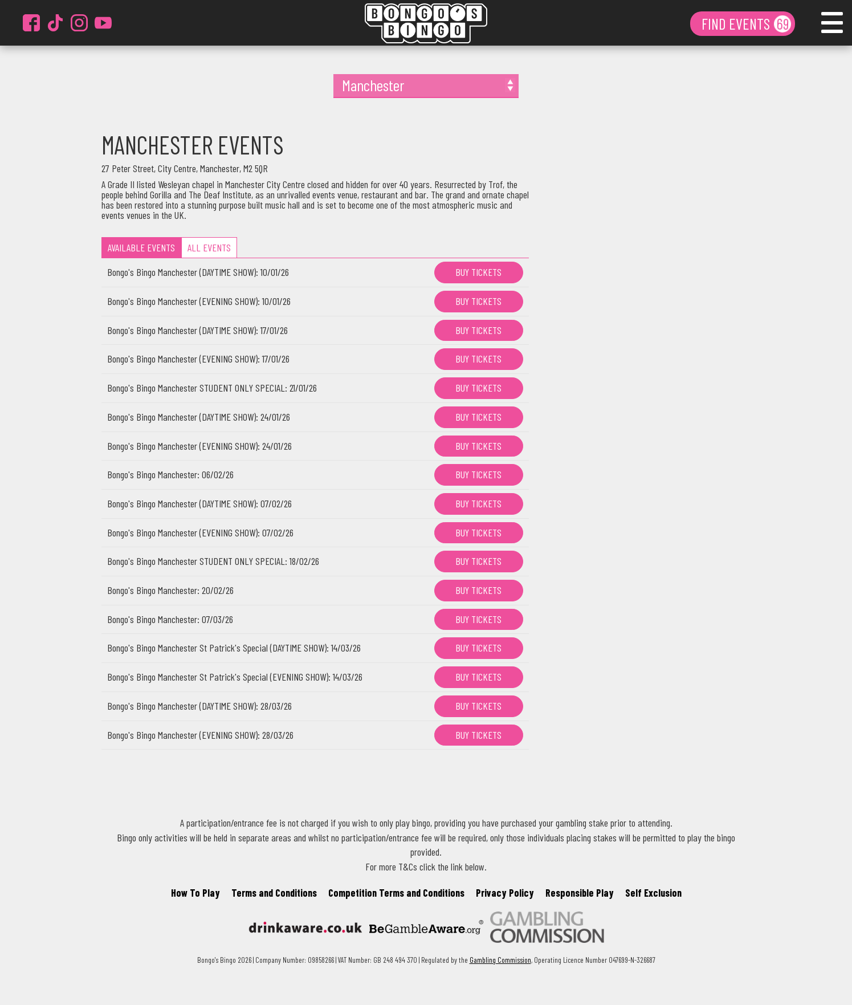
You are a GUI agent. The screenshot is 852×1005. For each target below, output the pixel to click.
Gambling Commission (500, 960)
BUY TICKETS (478, 272)
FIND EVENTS (737, 23)
